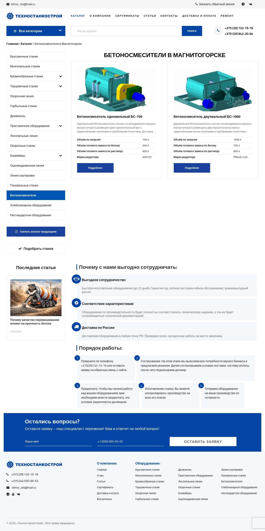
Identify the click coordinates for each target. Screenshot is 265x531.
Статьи (150, 15)
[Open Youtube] (14, 494)
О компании (100, 15)
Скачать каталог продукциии (35, 231)
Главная (102, 469)
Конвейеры (36, 155)
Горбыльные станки (23, 106)
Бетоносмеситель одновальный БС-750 (109, 117)
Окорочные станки (22, 145)
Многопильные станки (25, 66)
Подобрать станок (35, 249)
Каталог (78, 15)
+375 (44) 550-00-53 (24, 481)
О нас (100, 475)
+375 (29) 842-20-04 (239, 34)
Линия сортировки (22, 175)
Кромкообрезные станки (36, 76)
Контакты (169, 15)
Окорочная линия (22, 96)
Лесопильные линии (24, 135)
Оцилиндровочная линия (27, 165)
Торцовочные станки (36, 86)
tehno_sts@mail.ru (23, 4)
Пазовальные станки (24, 185)
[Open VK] (250, 4)
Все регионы (104, 499)
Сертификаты (127, 15)
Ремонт (227, 15)
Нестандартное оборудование (30, 215)
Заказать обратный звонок (215, 4)
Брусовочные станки (24, 56)
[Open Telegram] (243, 4)
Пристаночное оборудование (36, 126)
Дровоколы (17, 116)
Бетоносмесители (23, 195)
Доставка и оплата (199, 15)
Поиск (192, 31)
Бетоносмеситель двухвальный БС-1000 (207, 117)
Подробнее (95, 167)
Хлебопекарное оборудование (31, 205)
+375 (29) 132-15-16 (239, 28)
